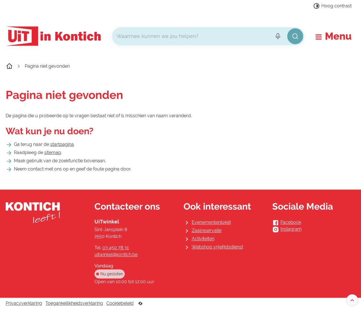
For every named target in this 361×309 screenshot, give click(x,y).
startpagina (62, 144)
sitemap (52, 152)
